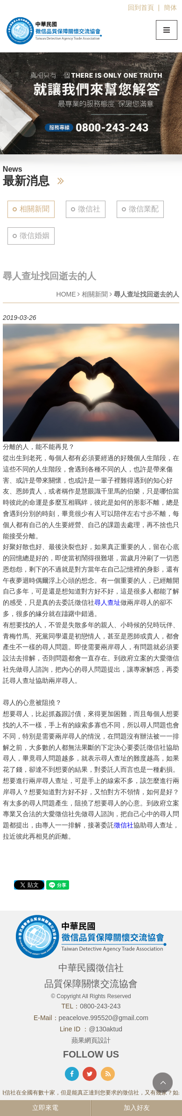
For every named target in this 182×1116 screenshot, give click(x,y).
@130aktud (105, 1029)
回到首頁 (141, 7)
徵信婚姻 (34, 235)
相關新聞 (34, 209)
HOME (66, 294)
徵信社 (89, 209)
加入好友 (137, 1107)
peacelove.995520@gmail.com (103, 1018)
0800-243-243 (100, 1006)
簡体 (170, 7)
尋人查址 (107, 602)
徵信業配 (144, 209)
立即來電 (45, 1107)
